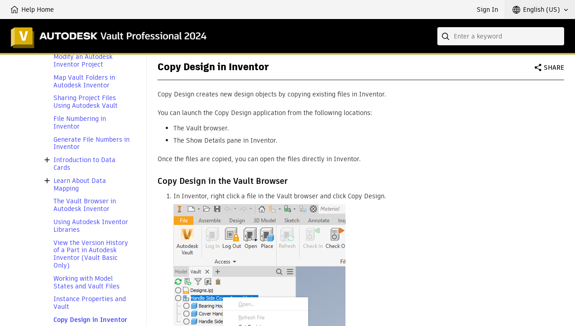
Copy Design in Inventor (90, 320)
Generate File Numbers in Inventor (91, 143)
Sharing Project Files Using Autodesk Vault (85, 102)
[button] (540, 9)
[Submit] (446, 36)
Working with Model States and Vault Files (86, 282)
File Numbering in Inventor (79, 122)
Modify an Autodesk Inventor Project (83, 60)
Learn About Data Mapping (79, 184)
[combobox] (500, 36)
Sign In (487, 9)
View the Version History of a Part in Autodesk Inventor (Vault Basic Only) (90, 254)
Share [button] (554, 67)
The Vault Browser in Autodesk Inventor (84, 205)
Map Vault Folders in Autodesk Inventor (84, 81)
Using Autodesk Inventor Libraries (90, 226)
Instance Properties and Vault (89, 303)
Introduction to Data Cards (84, 164)
